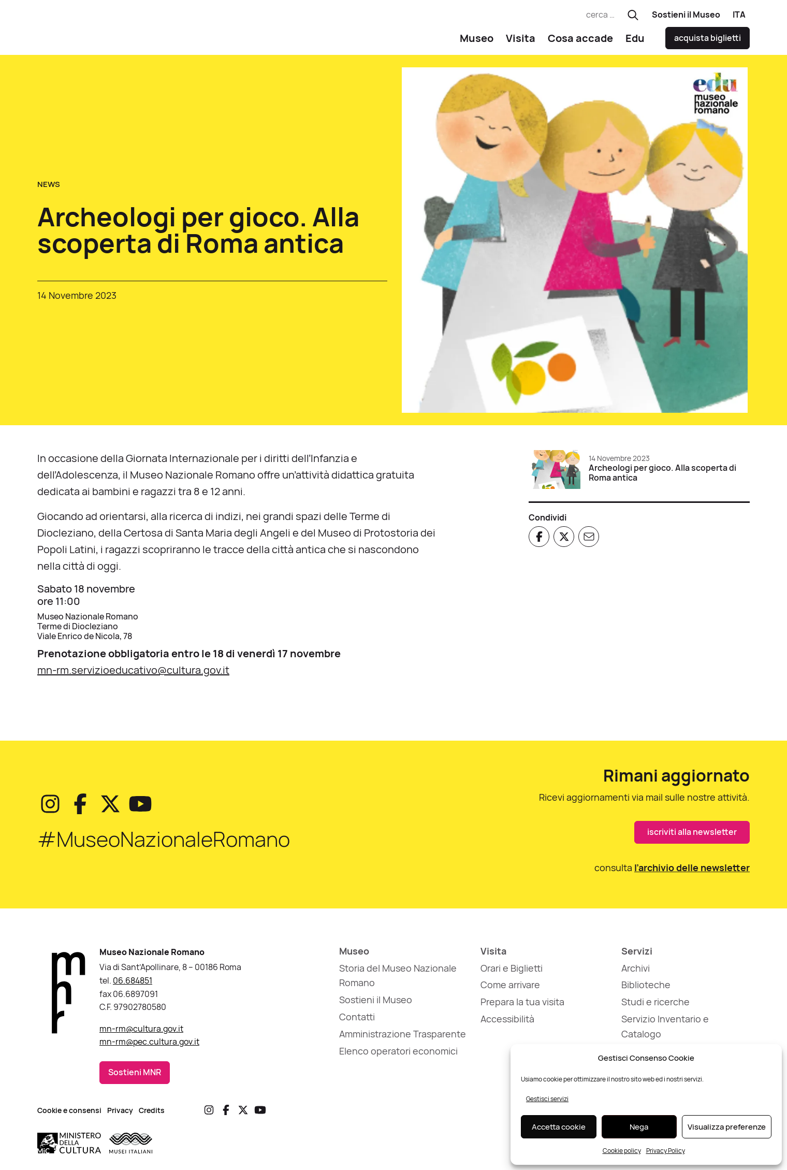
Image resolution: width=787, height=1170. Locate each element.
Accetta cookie (559, 1126)
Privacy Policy (665, 1150)
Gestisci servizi (547, 1098)
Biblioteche (646, 989)
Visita (520, 42)
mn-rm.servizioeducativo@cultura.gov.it (133, 674)
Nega (639, 1126)
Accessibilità (507, 1023)
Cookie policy (622, 1150)
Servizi (636, 955)
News (48, 188)
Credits (152, 1114)
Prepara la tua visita (522, 1006)
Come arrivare (510, 989)
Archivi (635, 971)
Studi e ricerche (655, 1006)
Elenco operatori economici (398, 1054)
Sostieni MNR (134, 1076)
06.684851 (132, 984)
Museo (476, 42)
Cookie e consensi (69, 1114)
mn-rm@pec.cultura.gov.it (149, 1045)
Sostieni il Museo (686, 14)
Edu (635, 42)
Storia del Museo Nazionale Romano (398, 979)
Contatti (357, 1021)
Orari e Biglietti (511, 971)
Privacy (120, 1114)
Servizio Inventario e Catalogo (665, 1030)
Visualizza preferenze (727, 1126)
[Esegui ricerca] (632, 15)
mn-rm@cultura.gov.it (141, 1032)
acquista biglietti (707, 42)
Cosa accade (580, 42)
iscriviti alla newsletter (692, 836)
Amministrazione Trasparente (402, 1038)
